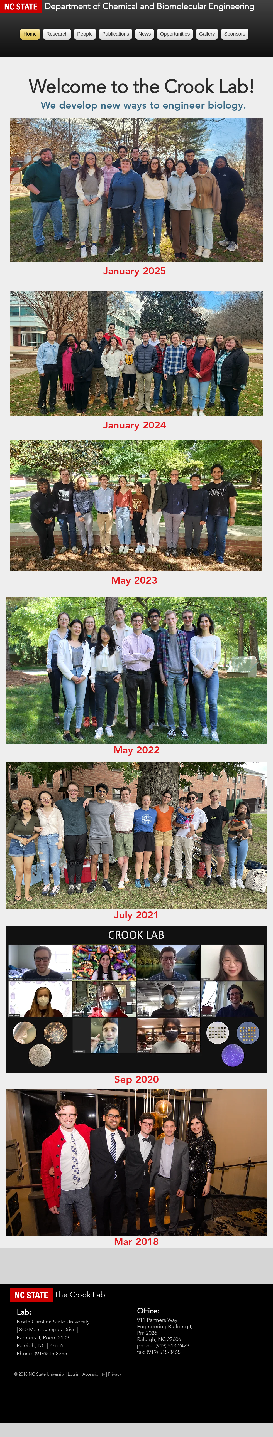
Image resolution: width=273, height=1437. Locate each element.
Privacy (114, 1374)
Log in (73, 1374)
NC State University (47, 1374)
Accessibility (93, 1374)
